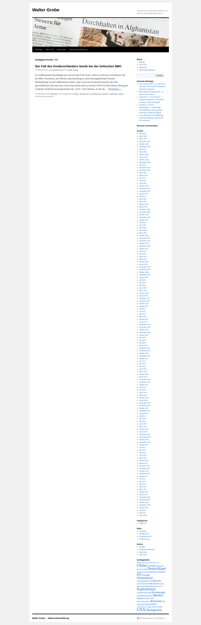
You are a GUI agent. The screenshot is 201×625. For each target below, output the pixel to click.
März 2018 (143, 290)
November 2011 (144, 468)
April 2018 (143, 288)
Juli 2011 (142, 479)
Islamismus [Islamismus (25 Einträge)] (149, 586)
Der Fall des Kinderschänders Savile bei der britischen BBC (78, 66)
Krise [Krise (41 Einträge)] (144, 595)
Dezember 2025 (144, 141)
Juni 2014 (142, 390)
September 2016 (144, 332)
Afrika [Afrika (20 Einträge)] (139, 562)
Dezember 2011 (144, 466)
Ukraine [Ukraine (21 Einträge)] (160, 607)
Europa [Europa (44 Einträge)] (146, 574)
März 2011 (143, 489)
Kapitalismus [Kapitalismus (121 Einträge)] (146, 589)
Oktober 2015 (144, 353)
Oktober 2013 (144, 408)
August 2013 (143, 413)
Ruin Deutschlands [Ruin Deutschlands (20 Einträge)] (143, 601)
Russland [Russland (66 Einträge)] (156, 601)
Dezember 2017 (144, 298)
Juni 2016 (142, 340)
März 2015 (143, 372)
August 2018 (143, 277)
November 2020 (144, 212)
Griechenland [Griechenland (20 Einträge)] (141, 584)
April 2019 (143, 256)
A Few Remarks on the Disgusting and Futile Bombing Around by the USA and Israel (151, 117)
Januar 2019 (143, 264)
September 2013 (144, 411)
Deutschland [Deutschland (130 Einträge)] (156, 569)
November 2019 (144, 241)
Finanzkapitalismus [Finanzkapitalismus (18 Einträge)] (143, 581)
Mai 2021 (142, 196)
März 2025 (143, 152)
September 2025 (144, 147)
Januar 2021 (143, 207)
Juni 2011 (142, 481)
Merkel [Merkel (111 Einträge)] (158, 595)
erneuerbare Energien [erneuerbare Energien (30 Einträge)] (156, 572)
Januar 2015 (143, 377)
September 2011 (144, 474)
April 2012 (143, 455)
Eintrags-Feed (144, 534)
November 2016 (144, 327)
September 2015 (144, 356)
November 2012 (144, 437)
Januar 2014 (143, 400)
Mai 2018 (142, 285)
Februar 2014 (143, 398)
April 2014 (143, 392)
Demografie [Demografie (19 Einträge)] (159, 566)
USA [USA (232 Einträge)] (141, 609)
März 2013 (143, 426)
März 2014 (143, 395)
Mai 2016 (142, 343)
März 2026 (143, 139)
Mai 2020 (142, 228)
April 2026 (143, 136)
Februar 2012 (143, 460)
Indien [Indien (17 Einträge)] (162, 584)
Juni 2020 (142, 225)
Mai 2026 (142, 134)
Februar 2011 (143, 492)
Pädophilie (113, 94)
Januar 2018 (143, 296)
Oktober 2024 (144, 160)
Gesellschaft (84, 94)
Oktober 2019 (144, 243)
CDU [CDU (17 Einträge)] (157, 562)
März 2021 (143, 202)
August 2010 (143, 508)
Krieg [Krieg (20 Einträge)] (139, 596)
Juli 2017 (142, 309)
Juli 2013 (142, 416)
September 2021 (144, 191)
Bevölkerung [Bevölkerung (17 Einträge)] (151, 562)
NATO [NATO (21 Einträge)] (147, 598)
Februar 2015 (143, 374)
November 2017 (144, 301)
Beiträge (38, 49)
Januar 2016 (143, 345)
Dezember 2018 (144, 267)
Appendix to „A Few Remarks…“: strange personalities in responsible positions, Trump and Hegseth (151, 99)
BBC (76, 94)
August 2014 (143, 385)
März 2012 (143, 458)
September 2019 (144, 246)
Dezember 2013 (144, 403)
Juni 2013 (142, 419)
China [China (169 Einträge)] (141, 565)
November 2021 (144, 188)
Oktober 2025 (144, 144)
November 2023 (144, 170)
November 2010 (144, 500)
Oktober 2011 (144, 471)
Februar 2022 (143, 186)
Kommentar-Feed (145, 536)
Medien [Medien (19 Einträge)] (149, 596)
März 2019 (143, 259)
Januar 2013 (143, 432)
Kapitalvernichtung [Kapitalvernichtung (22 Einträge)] (144, 593)
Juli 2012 (142, 447)
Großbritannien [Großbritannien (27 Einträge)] (153, 583)
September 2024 (144, 162)
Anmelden (142, 531)
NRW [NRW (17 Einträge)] (152, 598)
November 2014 (144, 379)
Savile (120, 94)
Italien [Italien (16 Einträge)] (160, 586)
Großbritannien (96, 94)
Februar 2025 (143, 154)
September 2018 (144, 275)
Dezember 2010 (144, 497)
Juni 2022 (142, 181)
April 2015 (143, 369)
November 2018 (144, 270)
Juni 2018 (142, 283)
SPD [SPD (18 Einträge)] (163, 601)
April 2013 (143, 424)
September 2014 (144, 382)
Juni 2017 (142, 311)
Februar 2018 (143, 293)
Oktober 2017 (144, 304)
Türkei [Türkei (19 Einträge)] (154, 607)
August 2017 (143, 306)
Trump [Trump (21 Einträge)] (148, 607)
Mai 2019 (142, 254)
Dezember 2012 (144, 434)
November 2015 (144, 351)
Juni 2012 (142, 450)
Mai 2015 (142, 366)
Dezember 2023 (144, 168)
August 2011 (143, 476)
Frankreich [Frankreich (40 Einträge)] (155, 580)
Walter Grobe (45, 9)
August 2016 (143, 335)
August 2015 (143, 358)
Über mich (49, 49)
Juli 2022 (142, 178)
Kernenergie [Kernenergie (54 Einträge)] (158, 592)
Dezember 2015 (144, 348)
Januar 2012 (143, 463)
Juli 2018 (142, 280)
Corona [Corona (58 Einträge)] (151, 565)
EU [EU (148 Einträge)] (139, 574)
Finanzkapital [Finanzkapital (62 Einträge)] (145, 577)
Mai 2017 (142, 314)
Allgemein (54, 94)
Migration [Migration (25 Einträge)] (141, 598)
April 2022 (143, 183)
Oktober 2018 (144, 272)
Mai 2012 (142, 453)
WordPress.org (144, 539)
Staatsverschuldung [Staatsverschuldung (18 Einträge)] (143, 604)
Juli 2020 (142, 222)
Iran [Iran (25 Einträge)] (138, 586)
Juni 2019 (142, 251)
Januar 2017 (143, 322)
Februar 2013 (143, 429)
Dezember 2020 (144, 209)
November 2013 (144, 406)
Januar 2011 (143, 494)
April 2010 (143, 515)
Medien (105, 94)
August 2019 (143, 249)
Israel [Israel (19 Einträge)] (156, 586)
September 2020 (144, 217)
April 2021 (143, 199)
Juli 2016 (142, 338)
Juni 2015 (142, 364)
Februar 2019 (143, 262)
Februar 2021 (143, 204)
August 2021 (143, 194)
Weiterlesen (115, 89)
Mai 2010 (142, 513)
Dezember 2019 (144, 238)
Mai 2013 (142, 421)
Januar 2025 (143, 157)
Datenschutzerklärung (78, 49)
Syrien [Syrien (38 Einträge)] (153, 604)
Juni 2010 (142, 510)
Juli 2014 (142, 387)
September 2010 (144, 505)
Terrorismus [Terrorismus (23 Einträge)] (141, 607)
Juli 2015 (142, 361)
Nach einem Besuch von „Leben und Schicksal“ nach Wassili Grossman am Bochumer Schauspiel (152, 86)
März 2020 (143, 233)
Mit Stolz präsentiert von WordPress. (152, 618)
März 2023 (143, 173)
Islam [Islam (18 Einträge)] (142, 586)
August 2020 (143, 220)
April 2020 (143, 230)
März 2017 (143, 317)
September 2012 (144, 442)
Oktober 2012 (144, 440)
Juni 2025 (142, 149)
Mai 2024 (142, 165)
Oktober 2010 (144, 502)
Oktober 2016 (144, 330)
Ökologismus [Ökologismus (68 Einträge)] (154, 609)
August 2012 (143, 445)
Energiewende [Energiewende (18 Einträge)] (141, 572)
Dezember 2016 (144, 324)
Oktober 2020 (144, 215)
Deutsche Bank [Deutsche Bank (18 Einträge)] (142, 569)
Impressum (61, 49)
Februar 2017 (143, 319)
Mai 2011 (142, 484)
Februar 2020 (143, 236)
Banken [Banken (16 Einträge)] (144, 562)
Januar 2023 (143, 175)
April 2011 (143, 487)
